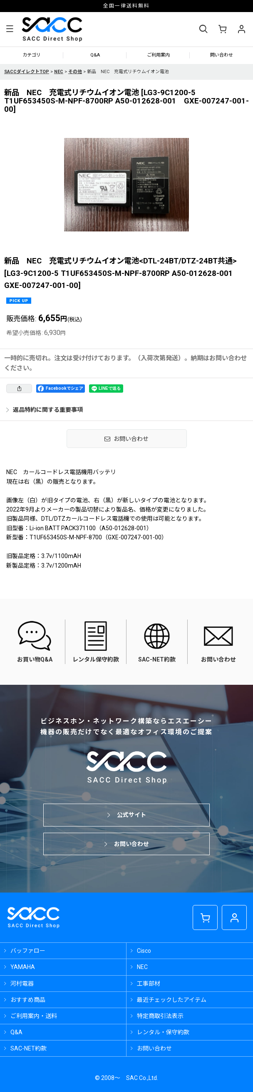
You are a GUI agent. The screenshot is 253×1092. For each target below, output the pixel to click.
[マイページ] (241, 29)
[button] (9, 29)
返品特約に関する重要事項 (44, 409)
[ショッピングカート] (222, 29)
